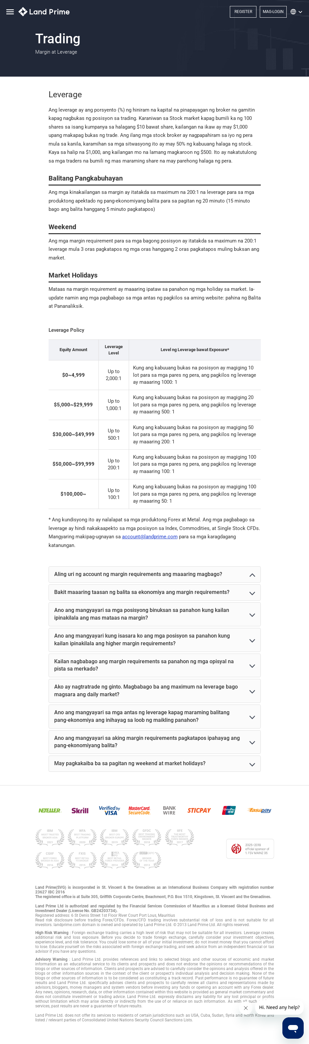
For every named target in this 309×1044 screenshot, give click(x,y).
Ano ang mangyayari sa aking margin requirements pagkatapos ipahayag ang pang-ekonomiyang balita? (147, 742)
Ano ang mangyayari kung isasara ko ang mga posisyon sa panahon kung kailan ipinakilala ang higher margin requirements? (142, 640)
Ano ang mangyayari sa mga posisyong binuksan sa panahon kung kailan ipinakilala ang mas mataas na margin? (141, 614)
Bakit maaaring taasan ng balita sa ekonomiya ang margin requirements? (142, 592)
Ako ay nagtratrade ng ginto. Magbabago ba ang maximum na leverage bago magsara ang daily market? (146, 691)
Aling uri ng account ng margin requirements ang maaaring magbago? (138, 574)
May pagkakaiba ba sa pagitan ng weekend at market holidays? (130, 763)
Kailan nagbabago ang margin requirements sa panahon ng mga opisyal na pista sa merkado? (144, 665)
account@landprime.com (150, 537)
